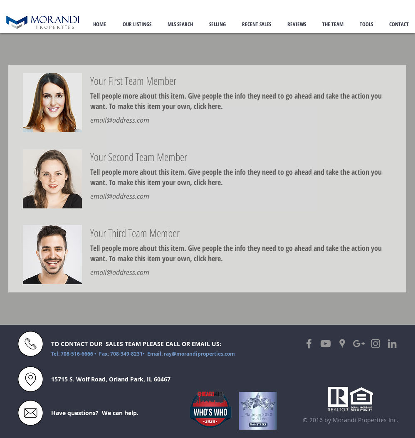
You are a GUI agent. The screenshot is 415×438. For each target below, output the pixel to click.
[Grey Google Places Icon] (342, 343)
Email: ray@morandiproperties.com (191, 353)
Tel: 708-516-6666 (72, 353)
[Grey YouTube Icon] (325, 343)
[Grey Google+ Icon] (359, 343)
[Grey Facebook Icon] (309, 343)
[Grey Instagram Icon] (375, 343)
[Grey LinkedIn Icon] (392, 343)
